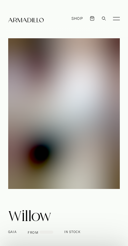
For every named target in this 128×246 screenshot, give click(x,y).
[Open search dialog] (103, 18)
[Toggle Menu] (116, 18)
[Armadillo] (26, 20)
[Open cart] (92, 18)
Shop (77, 18)
